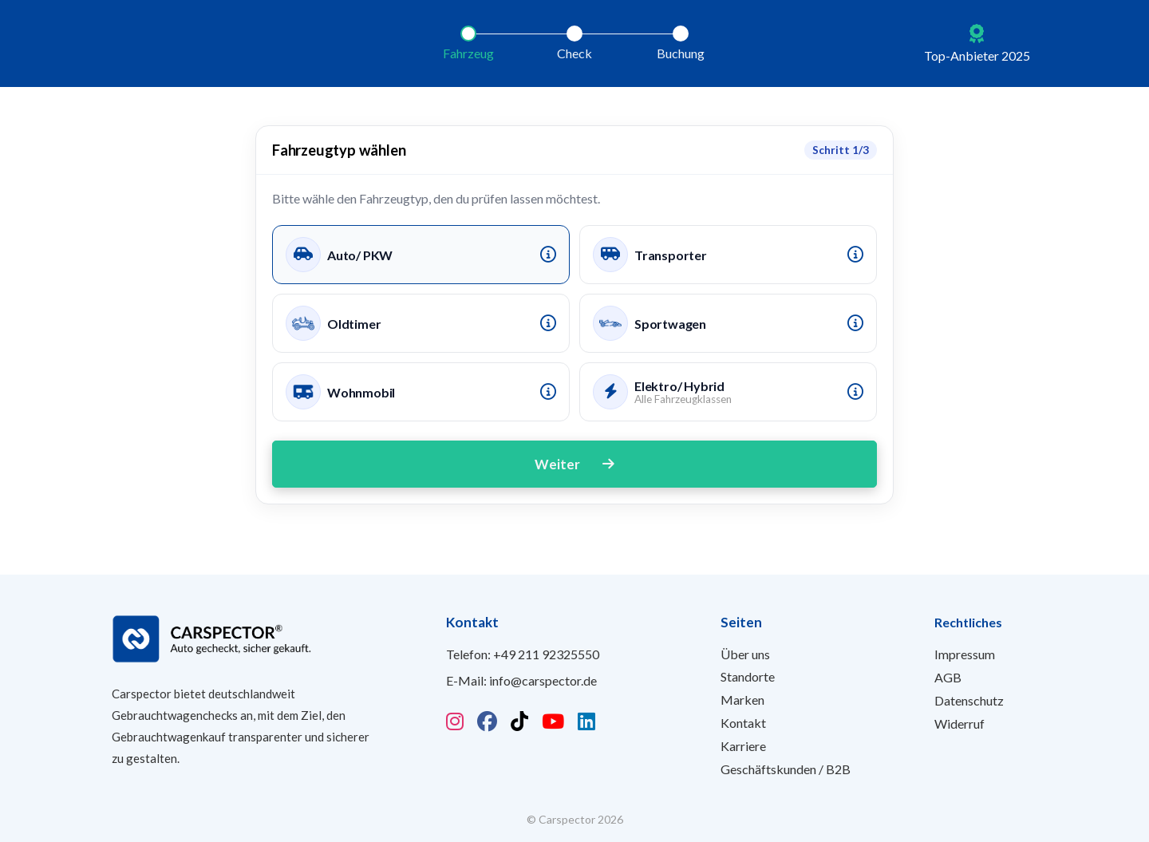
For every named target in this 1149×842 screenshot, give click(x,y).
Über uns (745, 654)
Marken (742, 699)
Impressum (964, 654)
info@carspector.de (543, 680)
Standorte (748, 676)
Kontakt (743, 722)
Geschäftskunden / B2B (786, 769)
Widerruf (959, 723)
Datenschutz (969, 700)
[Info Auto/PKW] (548, 255)
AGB (947, 677)
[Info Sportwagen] (855, 323)
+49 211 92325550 (546, 654)
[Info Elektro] (855, 392)
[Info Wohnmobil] (548, 392)
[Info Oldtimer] (548, 323)
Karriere (743, 745)
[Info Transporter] (855, 255)
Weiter (574, 464)
